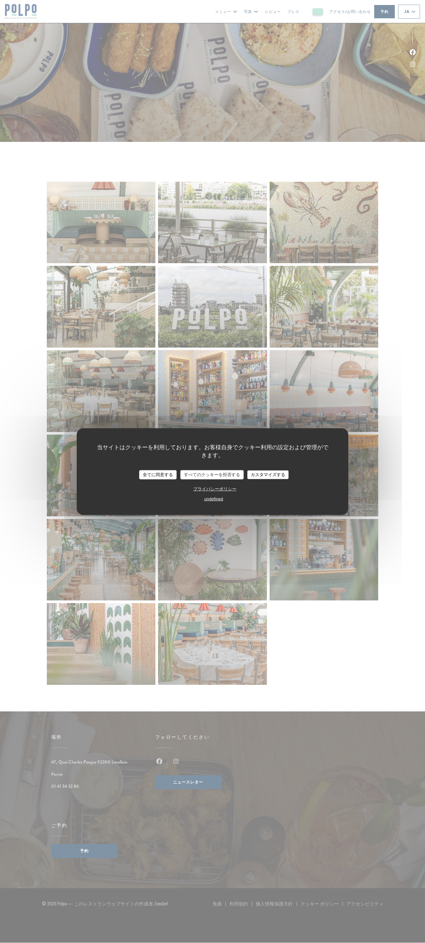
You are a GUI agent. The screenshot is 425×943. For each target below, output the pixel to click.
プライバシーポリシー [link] (214, 488)
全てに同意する (158, 474)
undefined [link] (213, 498)
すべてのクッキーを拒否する (212, 474)
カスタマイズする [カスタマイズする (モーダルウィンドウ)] (268, 474)
